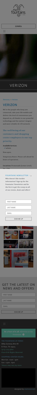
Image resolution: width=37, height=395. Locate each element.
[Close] (31, 175)
